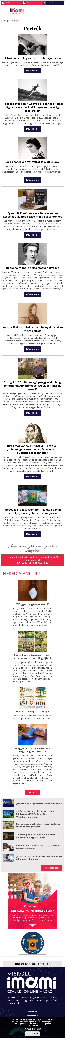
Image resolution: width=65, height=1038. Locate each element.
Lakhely (50, 3)
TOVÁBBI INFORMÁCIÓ (32, 1029)
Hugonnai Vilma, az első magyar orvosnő (33, 266)
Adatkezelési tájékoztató (32, 1016)
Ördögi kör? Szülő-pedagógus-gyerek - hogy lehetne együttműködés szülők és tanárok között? (32, 384)
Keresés (56, 10)
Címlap (4, 20)
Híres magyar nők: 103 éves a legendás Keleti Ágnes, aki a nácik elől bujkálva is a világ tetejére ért (32, 107)
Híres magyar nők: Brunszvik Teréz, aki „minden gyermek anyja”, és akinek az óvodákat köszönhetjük (32, 447)
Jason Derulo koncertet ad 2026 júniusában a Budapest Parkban (39, 854)
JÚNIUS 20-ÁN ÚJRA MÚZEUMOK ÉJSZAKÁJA (39, 799)
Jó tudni (13, 20)
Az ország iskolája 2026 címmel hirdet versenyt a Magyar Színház (36, 832)
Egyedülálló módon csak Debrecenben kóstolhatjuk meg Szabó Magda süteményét (32, 213)
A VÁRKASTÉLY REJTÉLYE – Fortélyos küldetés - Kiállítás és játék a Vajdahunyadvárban (35, 810)
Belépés (29, 3)
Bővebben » (32, 70)
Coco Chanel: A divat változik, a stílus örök (32, 161)
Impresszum (32, 1012)
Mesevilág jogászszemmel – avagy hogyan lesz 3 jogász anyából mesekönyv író (32, 508)
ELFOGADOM (33, 1034)
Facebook (61, 10)
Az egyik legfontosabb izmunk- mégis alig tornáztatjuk (33, 746)
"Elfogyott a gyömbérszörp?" (32, 601)
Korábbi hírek (52, 864)
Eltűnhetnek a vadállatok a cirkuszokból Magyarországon (37, 843)
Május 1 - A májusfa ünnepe (32, 708)
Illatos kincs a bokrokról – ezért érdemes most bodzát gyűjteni (32, 653)
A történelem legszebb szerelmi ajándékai (32, 57)
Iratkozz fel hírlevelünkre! (32, 560)
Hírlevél (8, 3)
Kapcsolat (32, 1008)
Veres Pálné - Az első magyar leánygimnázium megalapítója (32, 327)
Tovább (32, 788)
